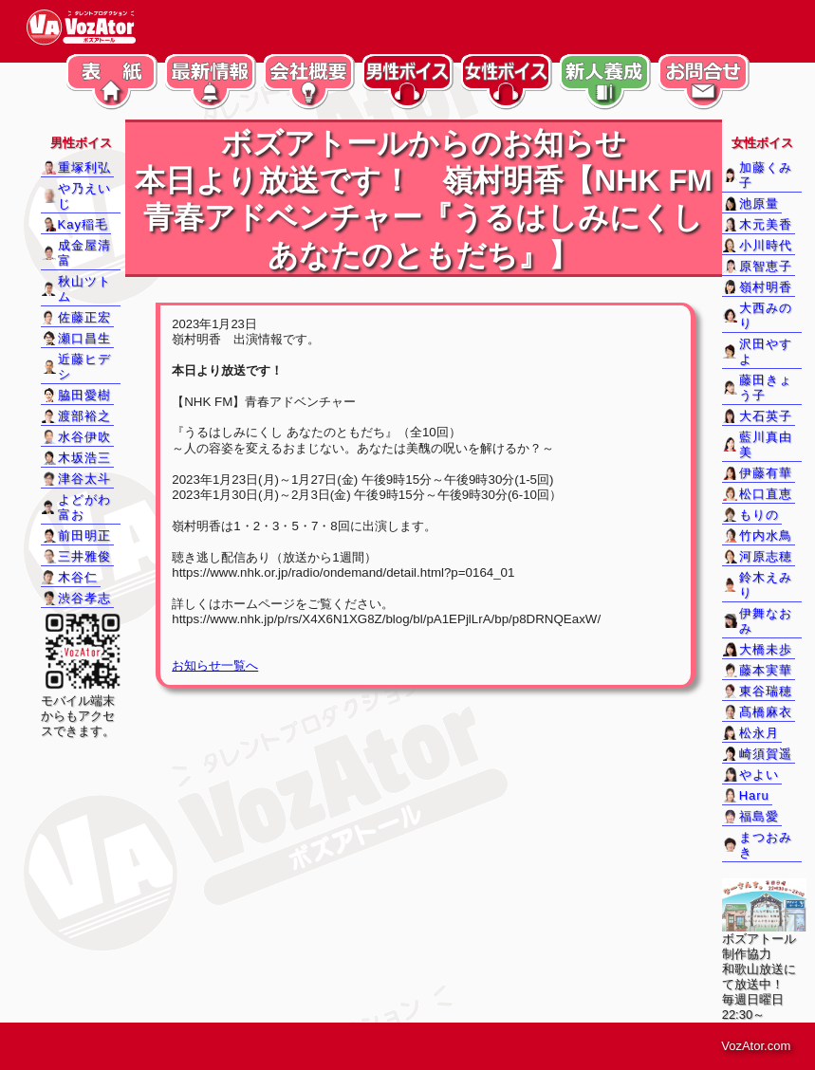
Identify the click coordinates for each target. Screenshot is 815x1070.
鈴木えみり (765, 585)
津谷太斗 (84, 478)
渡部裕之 (84, 416)
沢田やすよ (765, 351)
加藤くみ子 (765, 175)
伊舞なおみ (765, 621)
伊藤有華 (765, 473)
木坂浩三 (84, 458)
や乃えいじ (84, 196)
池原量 (759, 203)
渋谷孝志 (84, 598)
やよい (759, 774)
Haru (754, 795)
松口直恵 (765, 494)
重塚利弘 (84, 167)
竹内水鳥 (765, 535)
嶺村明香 (765, 287)
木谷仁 (78, 577)
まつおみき (765, 844)
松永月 (759, 733)
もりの (759, 514)
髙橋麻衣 (765, 712)
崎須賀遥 (765, 754)
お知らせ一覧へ (215, 665)
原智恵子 (765, 266)
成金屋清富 (84, 253)
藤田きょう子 (765, 387)
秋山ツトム (84, 289)
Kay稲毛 (83, 224)
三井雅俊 (84, 556)
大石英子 (765, 416)
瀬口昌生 (84, 338)
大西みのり (765, 315)
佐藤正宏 (84, 317)
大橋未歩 (765, 649)
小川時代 (765, 245)
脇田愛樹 (84, 395)
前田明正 (84, 535)
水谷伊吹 (84, 437)
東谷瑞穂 (765, 691)
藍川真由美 (765, 444)
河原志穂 (765, 556)
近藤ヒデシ (84, 366)
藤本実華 (765, 670)
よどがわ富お (84, 507)
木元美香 (765, 224)
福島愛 (759, 816)
